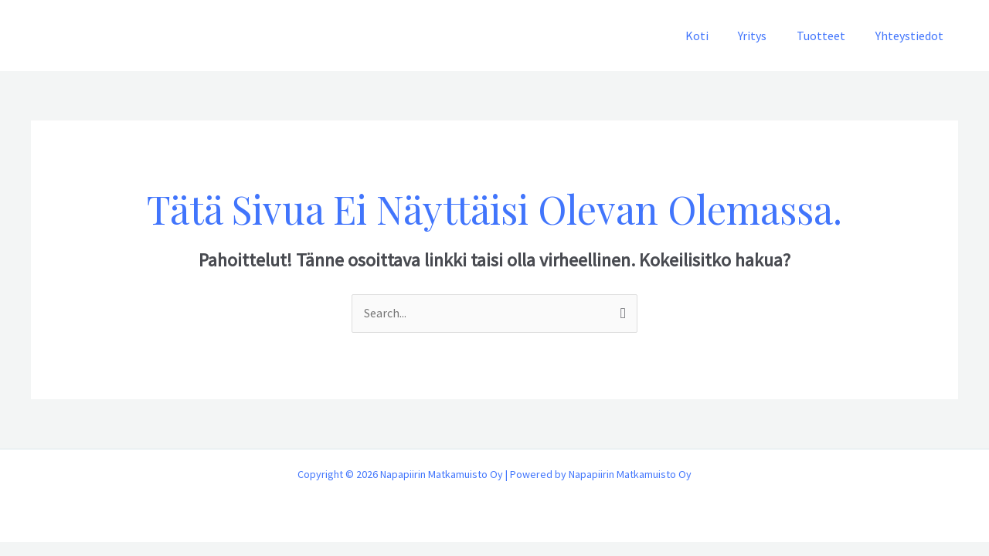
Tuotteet (828, 35)
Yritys (765, 35)
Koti (714, 35)
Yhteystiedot (912, 35)
